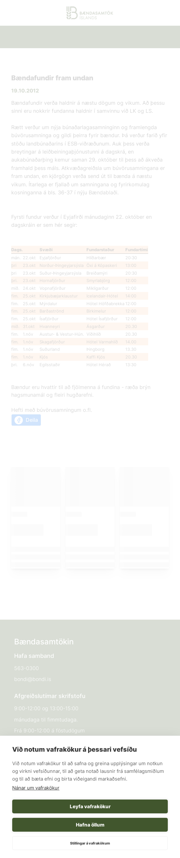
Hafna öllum (90, 825)
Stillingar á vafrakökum (90, 843)
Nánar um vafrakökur (35, 788)
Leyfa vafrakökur (90, 806)
